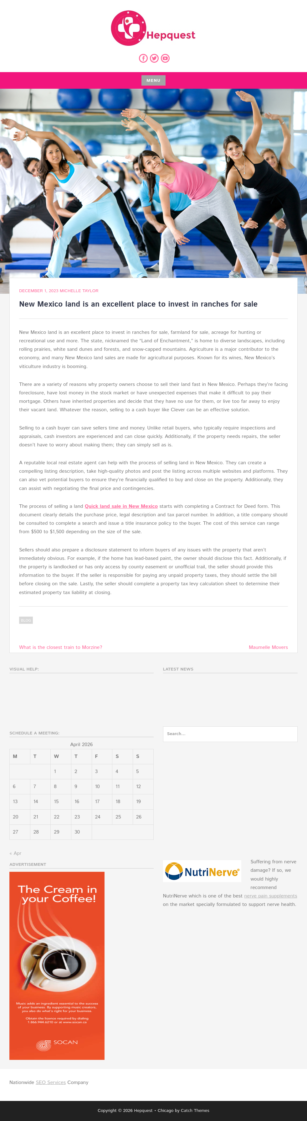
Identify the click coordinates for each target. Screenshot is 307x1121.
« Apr (15, 853)
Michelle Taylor (79, 291)
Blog (26, 620)
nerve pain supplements (270, 896)
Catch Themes (195, 1111)
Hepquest (143, 1111)
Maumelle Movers (268, 647)
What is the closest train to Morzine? (60, 647)
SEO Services (51, 1082)
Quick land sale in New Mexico (121, 506)
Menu (153, 80)
